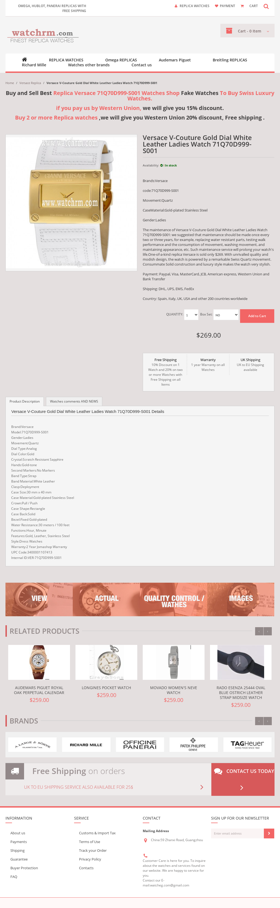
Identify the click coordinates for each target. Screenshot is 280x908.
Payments (18, 841)
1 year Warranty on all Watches (208, 364)
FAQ (13, 876)
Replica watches (194, 6)
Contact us (142, 64)
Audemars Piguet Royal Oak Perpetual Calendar (39, 690)
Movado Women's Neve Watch (173, 690)
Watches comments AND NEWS (74, 401)
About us (17, 832)
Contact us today (244, 779)
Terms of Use (89, 841)
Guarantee (19, 859)
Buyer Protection (24, 867)
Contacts (86, 867)
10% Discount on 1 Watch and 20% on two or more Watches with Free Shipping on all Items (165, 372)
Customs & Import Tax (97, 832)
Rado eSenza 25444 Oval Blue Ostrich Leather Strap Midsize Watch (241, 692)
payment (227, 6)
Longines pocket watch (106, 687)
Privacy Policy (90, 859)
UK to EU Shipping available (250, 364)
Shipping (17, 850)
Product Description (25, 401)
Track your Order (93, 850)
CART (253, 6)
